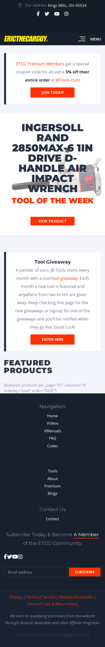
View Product (52, 221)
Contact (52, 518)
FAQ (52, 438)
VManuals (52, 430)
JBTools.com (67, 80)
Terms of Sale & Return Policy (52, 603)
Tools (52, 470)
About (52, 478)
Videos (52, 423)
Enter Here (52, 339)
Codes (52, 445)
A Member (86, 534)
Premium (52, 485)
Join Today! (52, 92)
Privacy (15, 596)
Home (52, 415)
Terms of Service (40, 596)
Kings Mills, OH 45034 (67, 5)
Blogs (52, 493)
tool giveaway (65, 278)
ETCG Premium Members (40, 64)
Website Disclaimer (76, 596)
